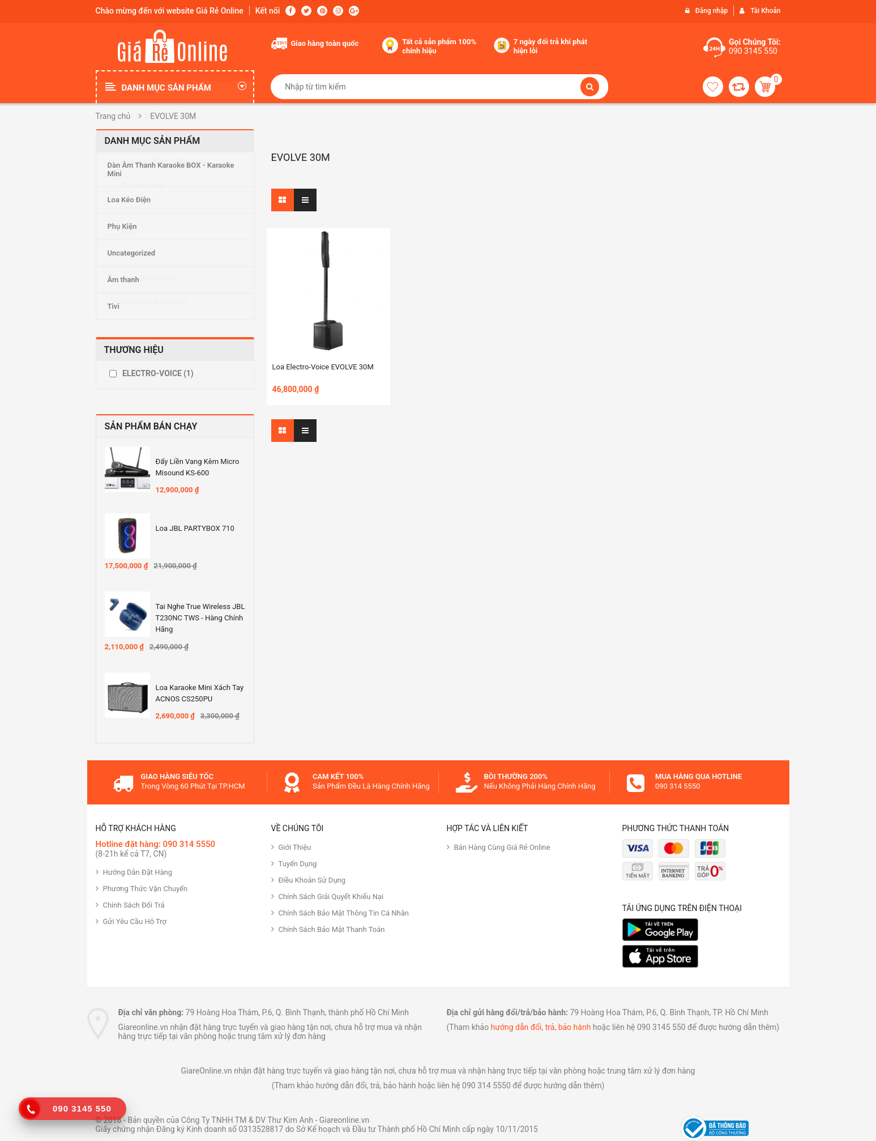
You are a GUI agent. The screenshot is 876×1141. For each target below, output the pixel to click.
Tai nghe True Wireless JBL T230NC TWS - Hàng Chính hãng (200, 617)
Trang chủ (113, 116)
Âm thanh (123, 279)
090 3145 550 (753, 51)
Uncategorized (132, 253)
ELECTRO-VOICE (158, 373)
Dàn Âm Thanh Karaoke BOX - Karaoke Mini (171, 169)
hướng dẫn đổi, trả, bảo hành (541, 1027)
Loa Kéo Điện (129, 199)
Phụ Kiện (122, 226)
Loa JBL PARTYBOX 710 (195, 528)
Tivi (113, 306)
